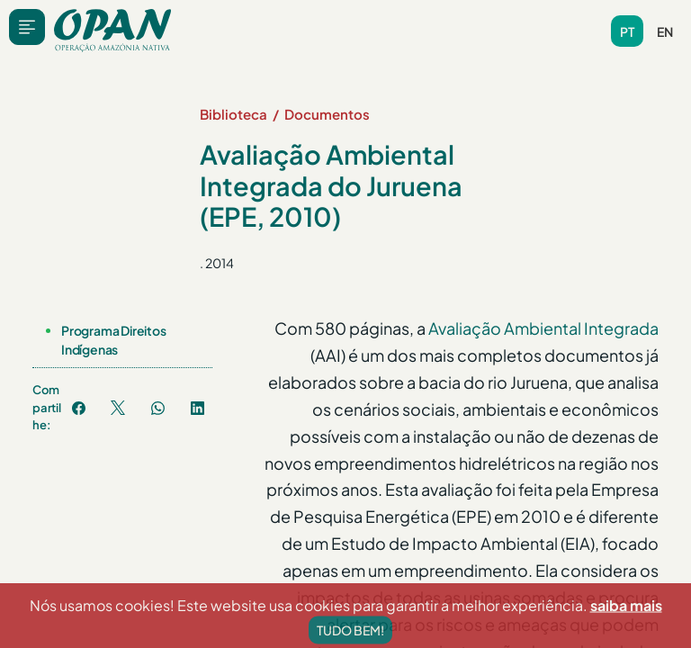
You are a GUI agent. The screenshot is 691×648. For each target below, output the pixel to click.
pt (627, 31)
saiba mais (626, 631)
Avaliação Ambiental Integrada (543, 328)
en (665, 31)
